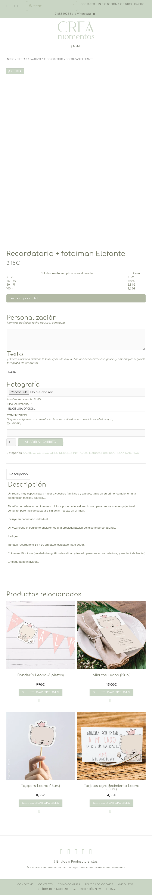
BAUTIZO (35, 59)
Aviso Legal (126, 884)
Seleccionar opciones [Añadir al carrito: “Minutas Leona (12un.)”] (111, 692)
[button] (65, 443)
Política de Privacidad (52, 889)
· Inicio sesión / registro (114, 4)
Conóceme (25, 884)
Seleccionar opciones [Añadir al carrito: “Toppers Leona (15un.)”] (40, 802)
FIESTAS (22, 59)
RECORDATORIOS (127, 452)
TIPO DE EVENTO (19, 403)
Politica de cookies (98, 884)
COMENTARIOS (17, 415)
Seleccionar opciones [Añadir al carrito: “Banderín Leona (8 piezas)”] (40, 692)
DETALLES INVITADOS (73, 452)
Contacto (45, 884)
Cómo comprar (69, 884)
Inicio (10, 59)
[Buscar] (73, 6)
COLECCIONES (47, 452)
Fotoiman (108, 452)
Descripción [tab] (18, 474)
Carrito (139, 4)
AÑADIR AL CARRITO (40, 442)
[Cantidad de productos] (11, 442)
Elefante (94, 452)
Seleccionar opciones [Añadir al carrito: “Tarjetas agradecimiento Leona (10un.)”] (111, 802)
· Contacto (87, 4)
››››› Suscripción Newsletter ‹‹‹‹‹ (94, 889)
